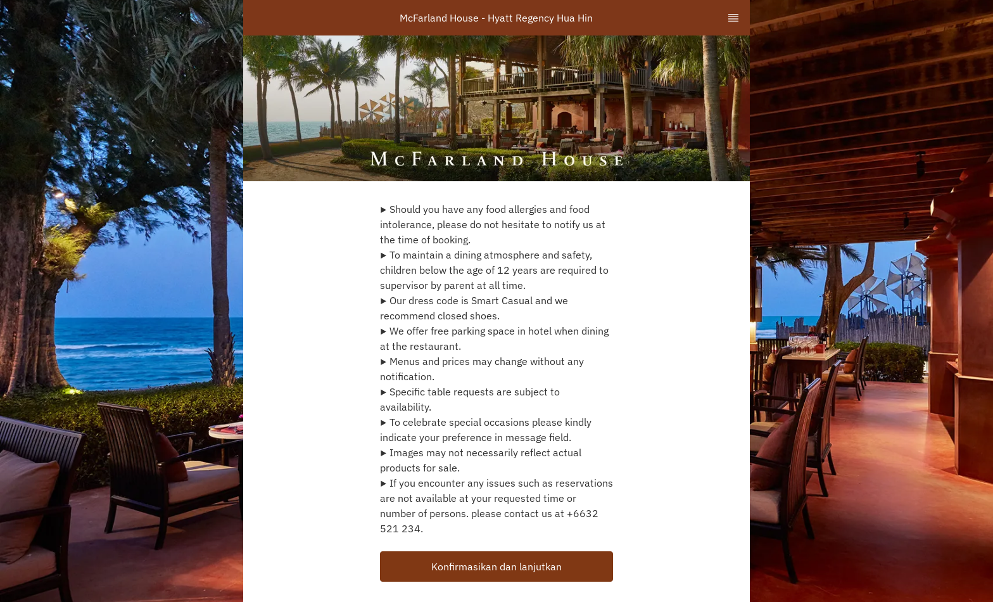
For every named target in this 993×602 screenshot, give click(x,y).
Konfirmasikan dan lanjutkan (496, 566)
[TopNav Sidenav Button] (733, 17)
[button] (496, 566)
